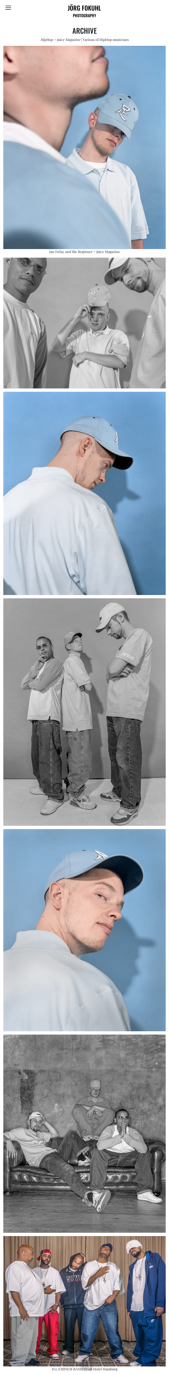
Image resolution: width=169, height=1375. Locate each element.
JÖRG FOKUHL (84, 10)
